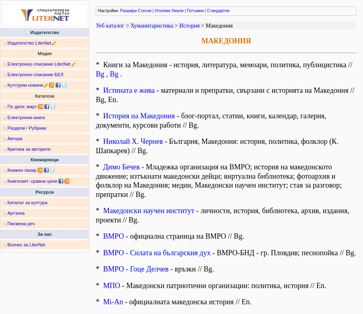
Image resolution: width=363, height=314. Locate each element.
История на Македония (139, 116)
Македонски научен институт (148, 211)
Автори (14, 138)
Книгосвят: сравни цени (32, 181)
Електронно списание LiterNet (38, 64)
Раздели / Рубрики (26, 128)
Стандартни (218, 11)
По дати (15, 106)
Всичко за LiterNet (26, 244)
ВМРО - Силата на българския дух (157, 253)
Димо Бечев (121, 167)
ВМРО (113, 236)
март (32, 106)
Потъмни (195, 11)
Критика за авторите (28, 149)
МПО (111, 286)
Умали (177, 11)
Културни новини (25, 85)
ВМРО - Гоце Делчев (136, 269)
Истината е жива (129, 90)
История (189, 26)
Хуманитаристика (151, 26)
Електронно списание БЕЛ (35, 74)
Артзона (15, 213)
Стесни (144, 11)
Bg (100, 74)
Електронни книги (26, 117)
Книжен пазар (22, 170)
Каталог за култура (27, 202)
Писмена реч (21, 223)
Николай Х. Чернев (133, 141)
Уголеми (163, 11)
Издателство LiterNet (29, 43)
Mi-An (113, 302)
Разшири (128, 11)
